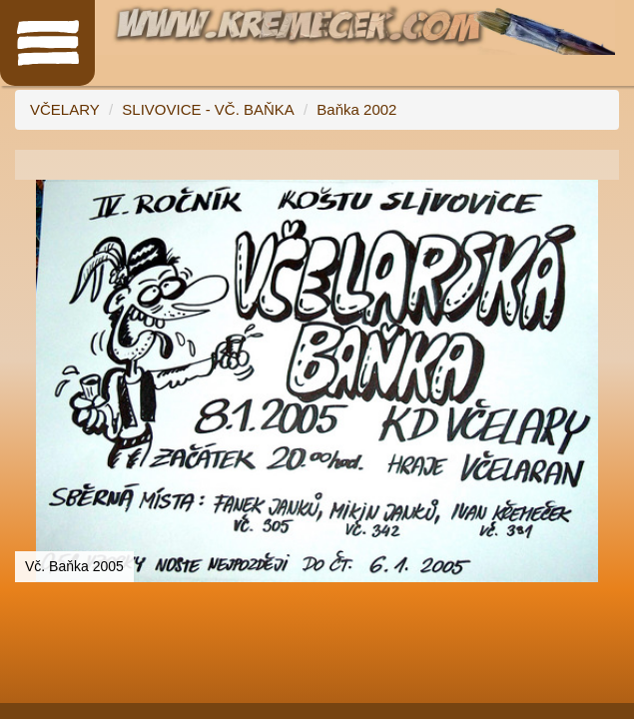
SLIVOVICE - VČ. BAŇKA (208, 109)
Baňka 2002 (356, 109)
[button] (601, 198)
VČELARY (65, 109)
